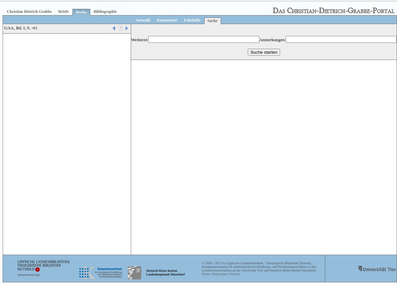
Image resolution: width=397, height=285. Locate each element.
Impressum (219, 274)
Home (206, 274)
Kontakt (234, 274)
